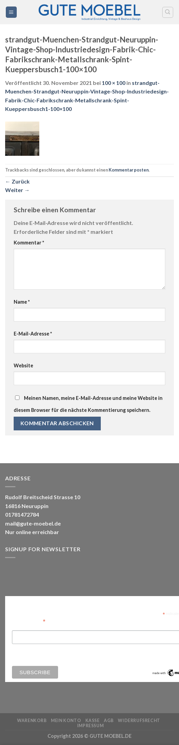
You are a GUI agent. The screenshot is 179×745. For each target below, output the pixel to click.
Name (22, 302)
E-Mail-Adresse (33, 334)
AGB (109, 720)
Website (23, 365)
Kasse (92, 720)
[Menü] (11, 12)
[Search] (168, 12)
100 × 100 (113, 82)
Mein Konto (66, 720)
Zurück (17, 181)
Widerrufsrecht (139, 720)
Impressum (90, 725)
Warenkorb (32, 720)
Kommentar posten (129, 170)
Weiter (17, 190)
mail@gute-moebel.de (33, 523)
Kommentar (29, 242)
